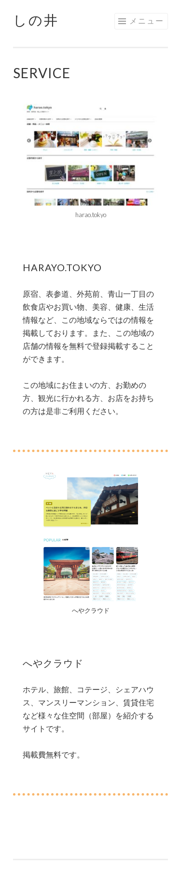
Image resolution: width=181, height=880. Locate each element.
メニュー (146, 20)
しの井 (36, 20)
